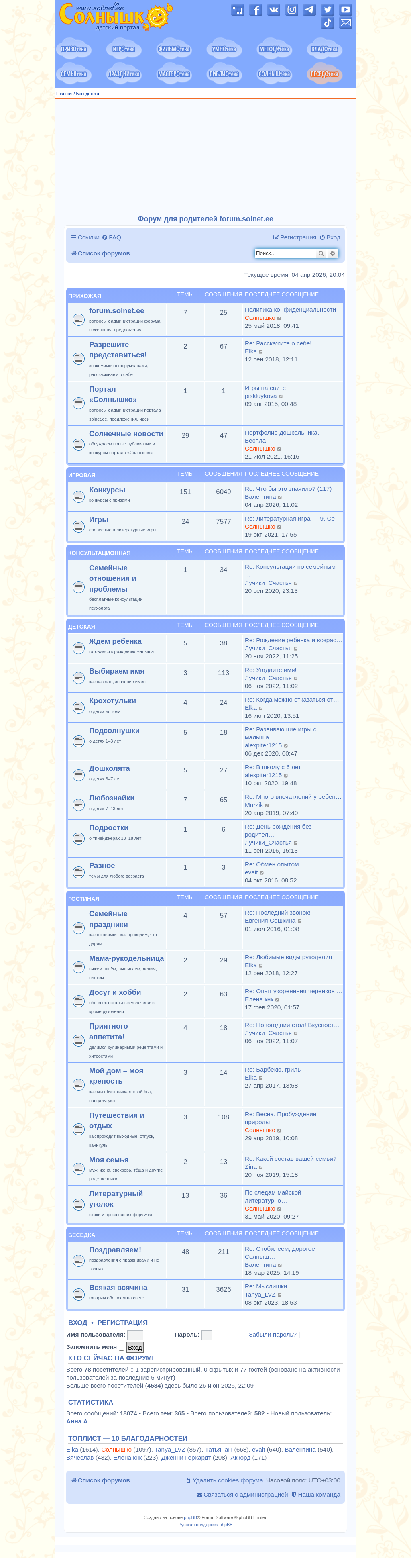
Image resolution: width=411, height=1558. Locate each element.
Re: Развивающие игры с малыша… (280, 733)
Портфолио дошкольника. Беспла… (282, 436)
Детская (81, 626)
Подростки (108, 827)
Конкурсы (107, 490)
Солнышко (260, 317)
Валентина (260, 496)
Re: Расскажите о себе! (278, 343)
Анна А (77, 1421)
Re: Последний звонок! (277, 912)
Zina (251, 1166)
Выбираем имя (116, 671)
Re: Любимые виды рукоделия (288, 957)
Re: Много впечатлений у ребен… (293, 796)
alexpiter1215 (263, 745)
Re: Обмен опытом (272, 864)
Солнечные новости (126, 433)
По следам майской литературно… (273, 1196)
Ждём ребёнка (115, 641)
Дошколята (109, 768)
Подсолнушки (114, 730)
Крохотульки (112, 700)
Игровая (82, 475)
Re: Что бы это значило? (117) (288, 488)
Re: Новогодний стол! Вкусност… (292, 1024)
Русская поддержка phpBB (205, 1524)
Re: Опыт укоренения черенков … (293, 991)
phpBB (190, 1517)
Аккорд (241, 1457)
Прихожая (84, 296)
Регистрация (123, 1323)
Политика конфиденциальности (290, 309)
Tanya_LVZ (260, 1294)
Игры (98, 519)
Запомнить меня (95, 1346)
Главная (64, 93)
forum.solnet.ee (116, 310)
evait (251, 872)
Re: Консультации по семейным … (290, 570)
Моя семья (108, 1160)
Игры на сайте (265, 387)
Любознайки (112, 798)
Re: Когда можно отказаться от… (292, 699)
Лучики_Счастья (268, 582)
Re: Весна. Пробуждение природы (280, 1118)
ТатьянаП (218, 1449)
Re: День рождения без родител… (278, 830)
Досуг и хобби (115, 992)
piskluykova (261, 395)
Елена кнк (259, 999)
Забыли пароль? (273, 1334)
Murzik (254, 804)
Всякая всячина (118, 1287)
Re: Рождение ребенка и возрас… (293, 640)
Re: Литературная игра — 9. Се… (293, 518)
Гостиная (83, 899)
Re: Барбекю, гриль (273, 1069)
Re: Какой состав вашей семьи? (290, 1158)
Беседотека (87, 93)
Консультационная (99, 553)
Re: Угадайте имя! (271, 669)
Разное (102, 865)
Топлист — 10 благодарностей (127, 1438)
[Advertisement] (205, 157)
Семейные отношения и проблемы (112, 578)
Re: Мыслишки (266, 1286)
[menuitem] (111, 237)
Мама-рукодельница (126, 958)
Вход (77, 1323)
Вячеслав (80, 1457)
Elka (251, 351)
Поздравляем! (115, 1250)
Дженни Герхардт (186, 1457)
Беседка (81, 1235)
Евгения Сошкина (270, 920)
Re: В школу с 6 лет (273, 767)
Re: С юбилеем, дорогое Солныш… (280, 1252)
